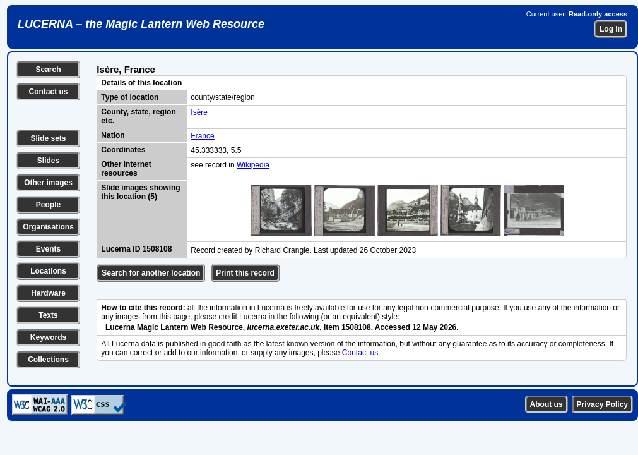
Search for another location (151, 273)
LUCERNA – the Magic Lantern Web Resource (141, 24)
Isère (199, 112)
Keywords (48, 337)
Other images (48, 182)
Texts (47, 315)
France (202, 135)
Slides (48, 160)
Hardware (48, 293)
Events (48, 249)
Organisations (48, 226)
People (48, 204)
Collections (48, 359)
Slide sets (48, 138)
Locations (48, 271)
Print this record (245, 273)
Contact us (48, 91)
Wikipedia (253, 165)
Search (48, 69)
